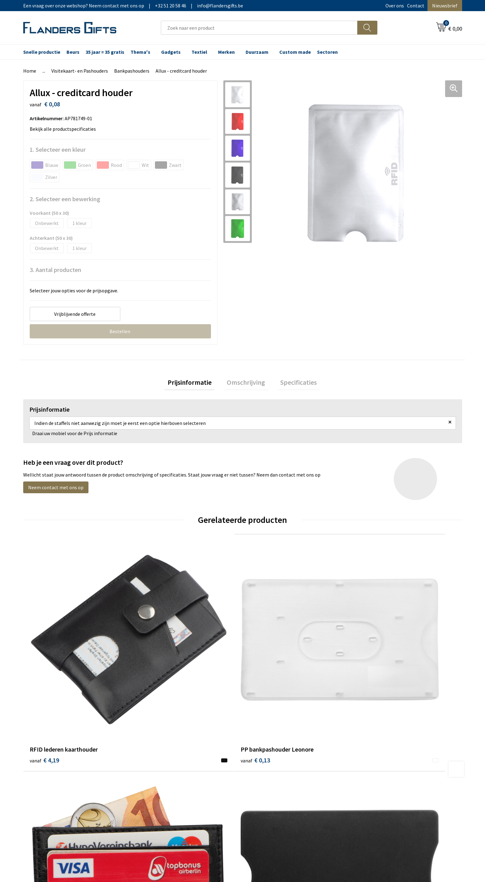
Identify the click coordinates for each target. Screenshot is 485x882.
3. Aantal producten (55, 270)
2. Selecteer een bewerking (65, 199)
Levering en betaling (272, 728)
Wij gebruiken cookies (382, 728)
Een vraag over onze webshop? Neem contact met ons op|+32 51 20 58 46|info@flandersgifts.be (133, 5)
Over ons (394, 5)
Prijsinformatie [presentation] (195, 384)
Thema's (140, 52)
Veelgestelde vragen (162, 738)
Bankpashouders (131, 71)
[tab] (195, 384)
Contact (415, 5)
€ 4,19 (44, 662)
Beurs (73, 52)
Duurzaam (257, 52)
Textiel (199, 52)
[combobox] (259, 28)
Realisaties (262, 719)
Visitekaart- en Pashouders (79, 71)
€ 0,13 (154, 662)
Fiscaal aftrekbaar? (270, 738)
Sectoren (327, 52)
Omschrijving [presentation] (246, 384)
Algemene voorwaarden (384, 719)
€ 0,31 (373, 662)
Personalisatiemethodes (276, 747)
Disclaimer (370, 747)
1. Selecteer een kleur (58, 149)
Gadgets (171, 52)
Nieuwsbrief (444, 5)
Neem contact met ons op (56, 490)
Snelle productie (41, 52)
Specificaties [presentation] (292, 384)
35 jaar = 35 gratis (105, 52)
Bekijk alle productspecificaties (65, 129)
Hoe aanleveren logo (272, 756)
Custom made (295, 52)
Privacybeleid (373, 738)
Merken (226, 52)
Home (29, 71)
